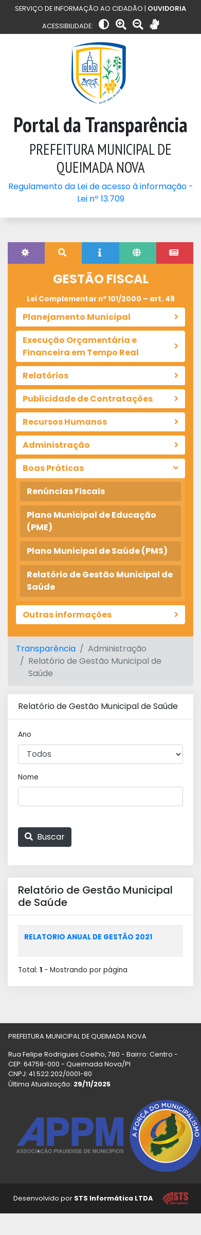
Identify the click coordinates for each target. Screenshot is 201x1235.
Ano (24, 734)
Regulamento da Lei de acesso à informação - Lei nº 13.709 (100, 192)
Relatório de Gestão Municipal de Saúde (100, 581)
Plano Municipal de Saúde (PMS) (97, 551)
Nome (28, 777)
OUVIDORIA (167, 8)
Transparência (46, 649)
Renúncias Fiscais (66, 491)
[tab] (26, 253)
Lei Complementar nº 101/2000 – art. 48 (101, 299)
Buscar (45, 837)
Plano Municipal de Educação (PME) (91, 521)
